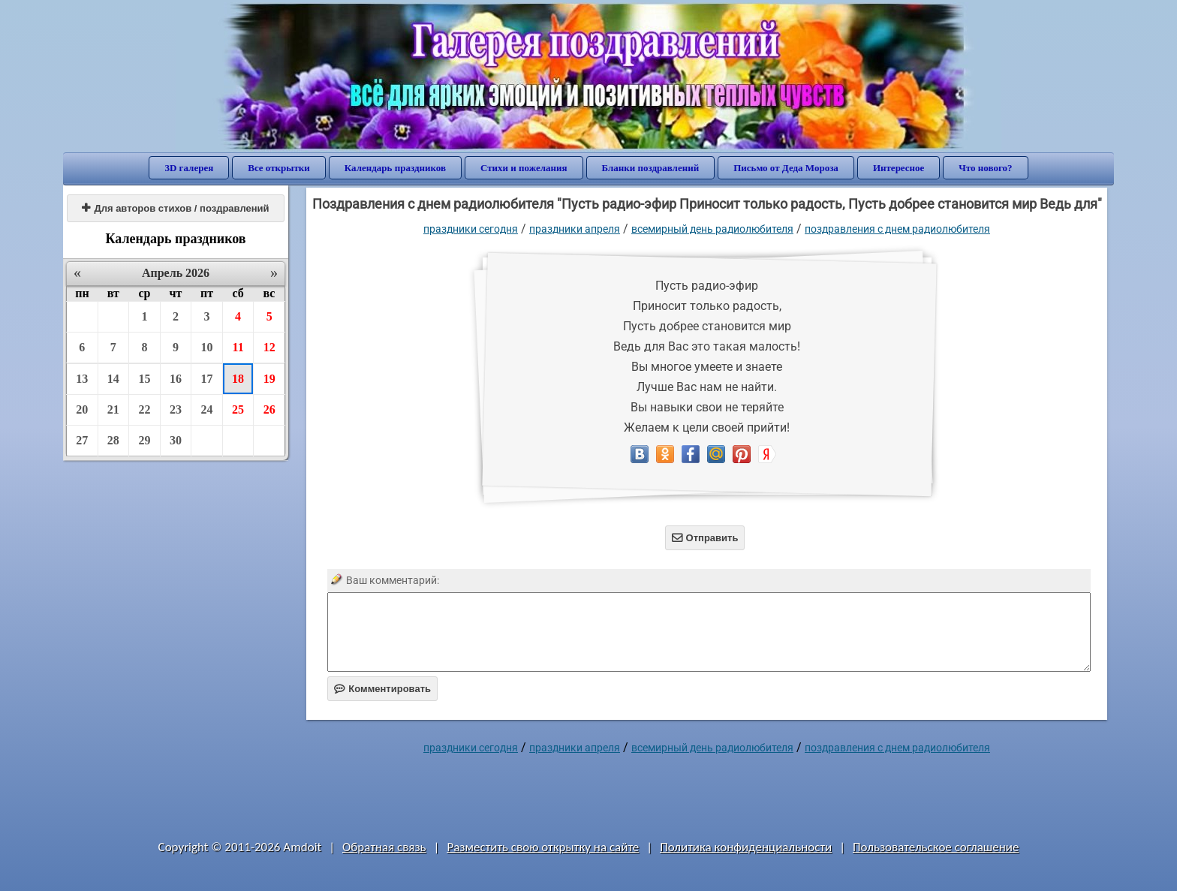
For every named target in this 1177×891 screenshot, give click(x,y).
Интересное (898, 167)
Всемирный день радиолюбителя (712, 229)
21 (113, 409)
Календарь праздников (395, 167)
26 (269, 409)
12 (269, 347)
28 (113, 440)
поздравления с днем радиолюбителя (897, 229)
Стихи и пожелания (523, 167)
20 (82, 409)
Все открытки (279, 167)
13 (82, 378)
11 (238, 347)
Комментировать (382, 688)
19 (269, 378)
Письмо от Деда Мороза (785, 167)
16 (176, 378)
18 (238, 378)
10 (207, 347)
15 (144, 378)
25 (238, 409)
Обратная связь (384, 847)
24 (207, 409)
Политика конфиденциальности (746, 847)
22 (144, 409)
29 (144, 440)
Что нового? (985, 167)
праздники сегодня (470, 229)
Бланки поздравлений (651, 167)
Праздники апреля (574, 229)
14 (113, 378)
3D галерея (188, 167)
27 (82, 440)
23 (176, 409)
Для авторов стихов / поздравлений (175, 208)
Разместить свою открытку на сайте (543, 847)
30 (176, 440)
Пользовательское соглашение (936, 847)
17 (207, 378)
